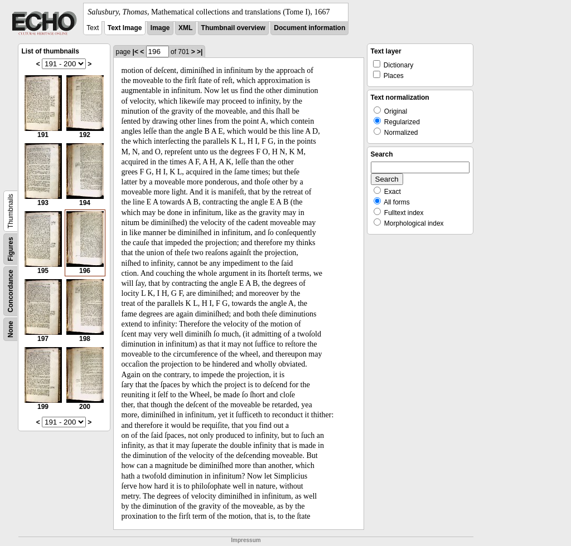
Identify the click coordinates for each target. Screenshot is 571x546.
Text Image (125, 28)
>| (199, 52)
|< (135, 52)
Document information (309, 28)
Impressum (245, 540)
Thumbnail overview (233, 28)
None (10, 329)
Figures (10, 249)
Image (160, 28)
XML (185, 28)
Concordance (10, 291)
